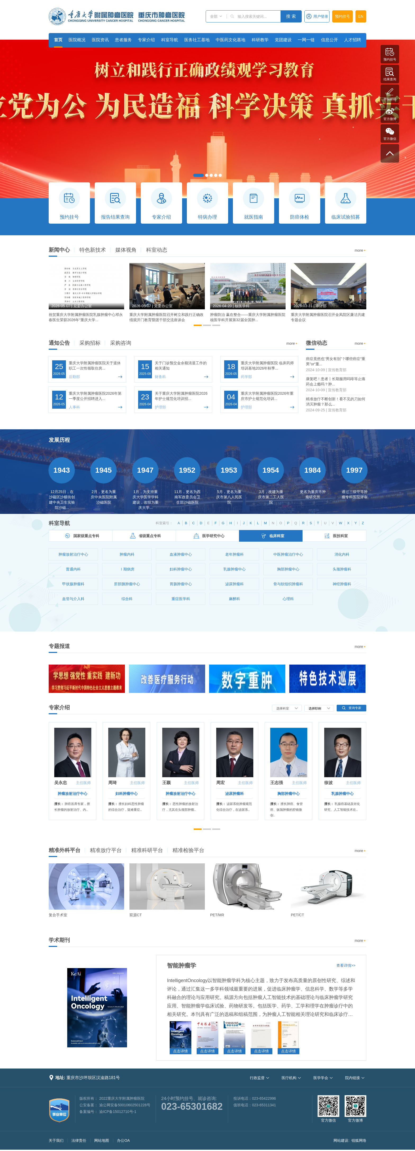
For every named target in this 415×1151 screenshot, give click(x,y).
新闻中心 (59, 249)
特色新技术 (92, 249)
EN (360, 16)
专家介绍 (146, 40)
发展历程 (59, 440)
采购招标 (90, 343)
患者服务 (123, 40)
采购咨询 (120, 343)
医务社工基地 (197, 40)
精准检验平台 (188, 850)
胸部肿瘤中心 (288, 793)
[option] (86, 294)
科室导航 (169, 40)
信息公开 (329, 40)
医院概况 (77, 40)
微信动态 (316, 343)
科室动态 (156, 249)
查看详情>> (345, 965)
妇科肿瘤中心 (126, 793)
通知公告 (59, 343)
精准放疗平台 (106, 850)
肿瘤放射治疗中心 (72, 793)
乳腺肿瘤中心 (342, 793)
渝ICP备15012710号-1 (117, 1111)
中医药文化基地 (230, 40)
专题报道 (59, 646)
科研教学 (260, 40)
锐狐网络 (358, 1140)
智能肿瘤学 (181, 965)
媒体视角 (126, 249)
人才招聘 (352, 40)
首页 (58, 40)
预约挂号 (342, 16)
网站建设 (340, 1140)
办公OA (123, 1140)
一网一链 (306, 40)
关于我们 (56, 1140)
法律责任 (78, 1140)
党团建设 (283, 40)
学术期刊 (59, 940)
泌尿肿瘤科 (234, 793)
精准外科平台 (64, 850)
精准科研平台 (147, 850)
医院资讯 (100, 40)
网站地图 (101, 1140)
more (360, 251)
